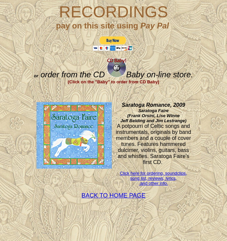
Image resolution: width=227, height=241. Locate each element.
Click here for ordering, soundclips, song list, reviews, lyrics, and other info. (153, 178)
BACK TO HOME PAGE (113, 195)
